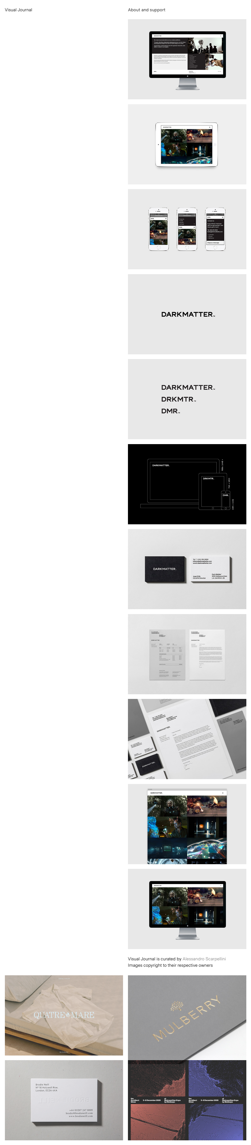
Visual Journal (18, 9)
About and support (146, 9)
